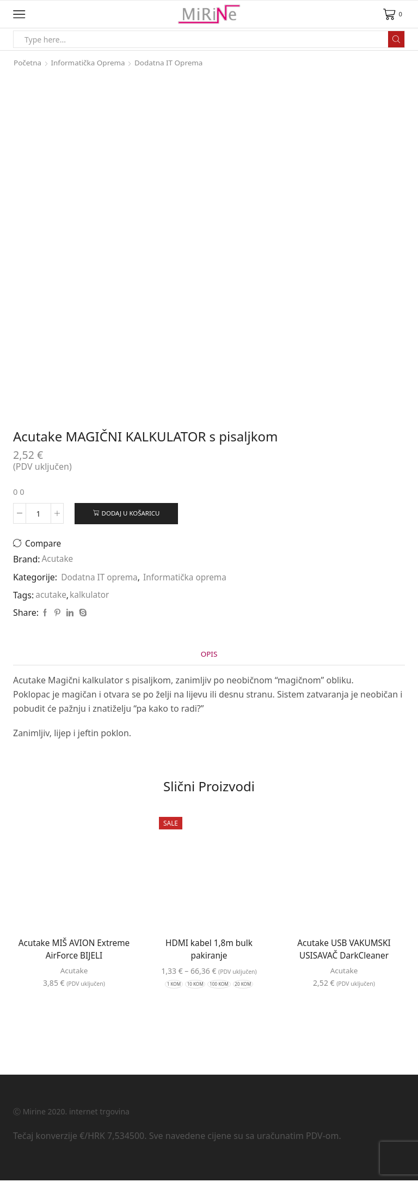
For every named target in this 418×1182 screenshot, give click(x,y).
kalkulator (91, 596)
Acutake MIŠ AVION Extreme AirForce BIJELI (74, 950)
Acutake (58, 560)
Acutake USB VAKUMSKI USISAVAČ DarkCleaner (344, 950)
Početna (28, 62)
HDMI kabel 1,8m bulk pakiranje (209, 950)
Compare (44, 544)
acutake (51, 596)
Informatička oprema (90, 62)
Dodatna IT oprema (173, 62)
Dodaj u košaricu (131, 513)
